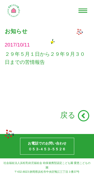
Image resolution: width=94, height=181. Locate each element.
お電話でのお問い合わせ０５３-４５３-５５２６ (47, 146)
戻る (67, 115)
